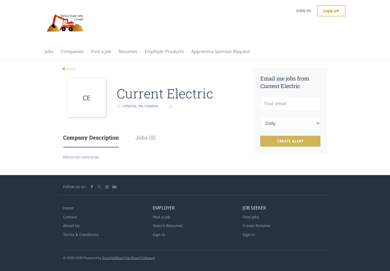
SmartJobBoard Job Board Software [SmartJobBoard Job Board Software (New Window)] (128, 258)
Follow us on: (75, 186)
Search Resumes (168, 225)
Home (68, 208)
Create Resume (256, 225)
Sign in (303, 10)
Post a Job (161, 217)
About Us (71, 225)
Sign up (331, 11)
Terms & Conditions (81, 234)
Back (70, 69)
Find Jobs (251, 217)
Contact (70, 217)
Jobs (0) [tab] (145, 137)
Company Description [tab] (91, 137)
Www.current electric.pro (195, 106)
